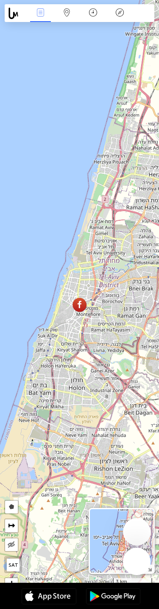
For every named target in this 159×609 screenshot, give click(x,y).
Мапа (67, 13)
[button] (79, 304)
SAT (13, 565)
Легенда (119, 13)
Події (40, 13)
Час (93, 13)
